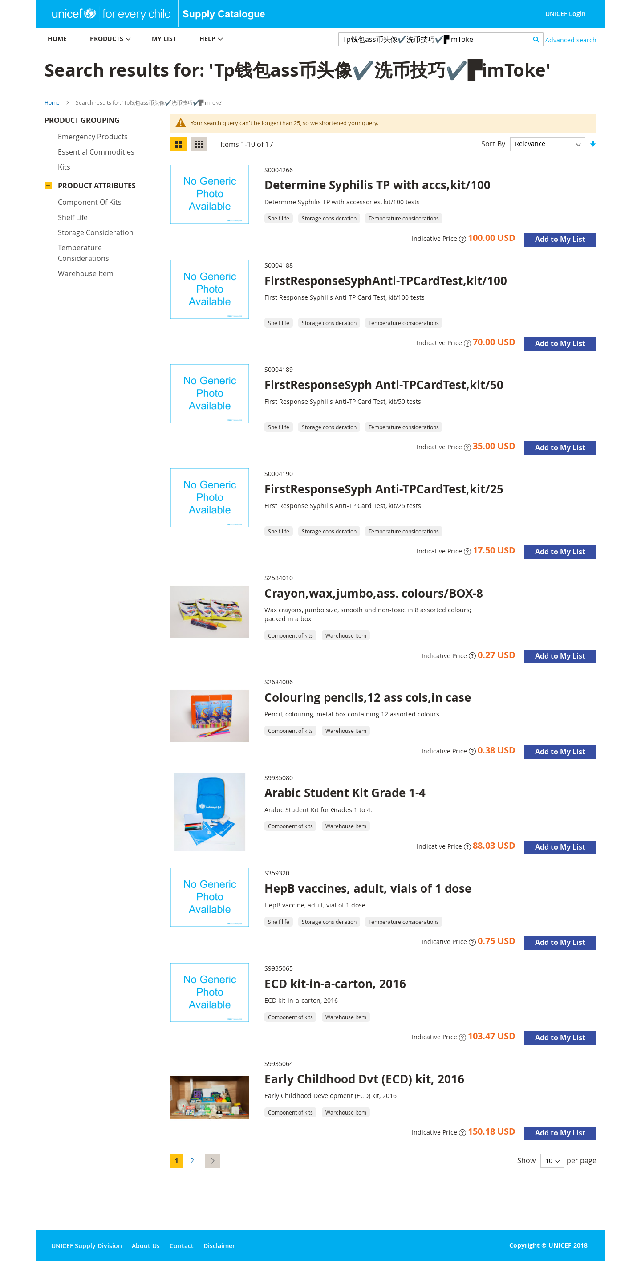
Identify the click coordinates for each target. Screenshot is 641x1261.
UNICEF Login (565, 13)
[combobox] (441, 39)
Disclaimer (219, 1245)
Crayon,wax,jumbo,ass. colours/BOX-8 (373, 593)
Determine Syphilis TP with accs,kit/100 (377, 185)
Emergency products (93, 139)
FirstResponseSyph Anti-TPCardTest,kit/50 (383, 385)
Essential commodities (96, 154)
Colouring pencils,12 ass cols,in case (367, 697)
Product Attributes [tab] (97, 188)
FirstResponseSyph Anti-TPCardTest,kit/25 (383, 489)
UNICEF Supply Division (86, 1245)
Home (52, 102)
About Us (146, 1245)
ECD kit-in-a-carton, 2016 (335, 984)
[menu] (178, 40)
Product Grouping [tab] (95, 122)
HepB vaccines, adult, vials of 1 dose (367, 888)
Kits (64, 169)
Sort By (493, 143)
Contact (182, 1245)
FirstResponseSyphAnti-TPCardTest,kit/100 (385, 281)
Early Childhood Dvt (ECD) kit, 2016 (364, 1079)
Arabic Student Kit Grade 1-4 (345, 793)
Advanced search (570, 40)
